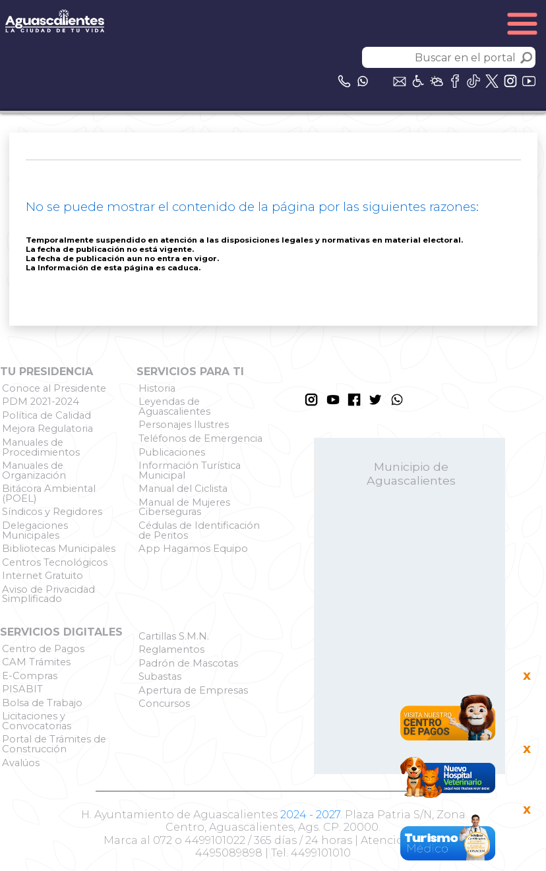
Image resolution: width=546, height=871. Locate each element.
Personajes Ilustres (183, 425)
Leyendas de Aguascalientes (174, 406)
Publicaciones (171, 452)
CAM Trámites (36, 662)
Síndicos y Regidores (52, 512)
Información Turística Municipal (189, 470)
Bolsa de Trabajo (42, 703)
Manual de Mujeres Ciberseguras (184, 507)
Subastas (159, 676)
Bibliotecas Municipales (58, 549)
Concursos (164, 703)
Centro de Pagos (43, 649)
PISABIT (22, 689)
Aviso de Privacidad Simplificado (48, 594)
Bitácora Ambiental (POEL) (49, 493)
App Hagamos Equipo (193, 549)
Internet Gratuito (42, 576)
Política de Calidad (46, 415)
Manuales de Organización (34, 470)
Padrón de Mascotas (188, 663)
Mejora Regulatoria (47, 429)
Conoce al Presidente (54, 388)
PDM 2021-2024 (40, 401)
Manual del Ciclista (183, 489)
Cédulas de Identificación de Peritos (199, 530)
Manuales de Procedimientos (41, 447)
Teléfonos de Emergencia (200, 438)
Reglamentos (171, 649)
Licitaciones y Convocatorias (36, 721)
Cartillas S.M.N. (173, 636)
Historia (156, 388)
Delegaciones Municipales (35, 530)
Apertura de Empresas (193, 690)
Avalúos (21, 763)
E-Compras (29, 676)
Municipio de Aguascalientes (411, 473)
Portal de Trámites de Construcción (54, 744)
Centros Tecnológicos (54, 562)
